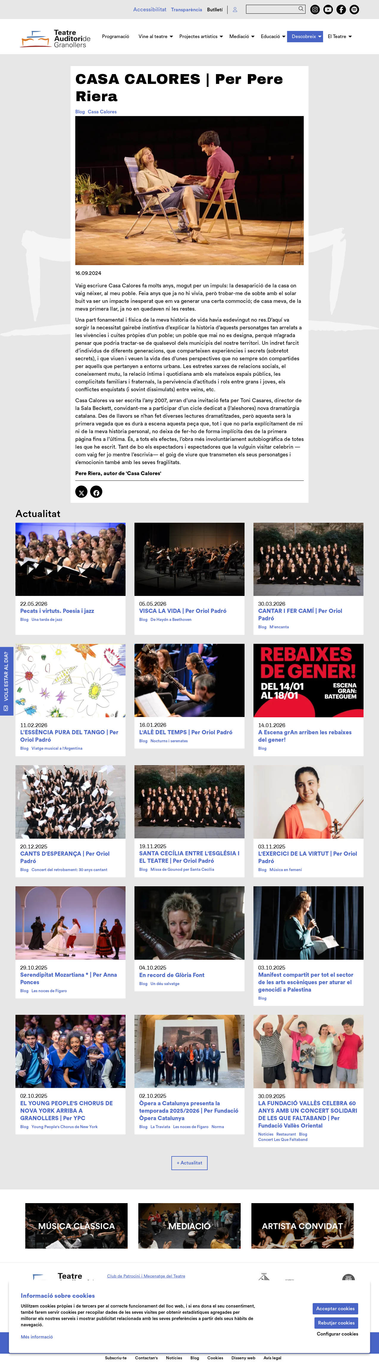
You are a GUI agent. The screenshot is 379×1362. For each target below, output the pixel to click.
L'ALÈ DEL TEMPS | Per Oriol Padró (185, 732)
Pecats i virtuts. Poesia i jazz (57, 611)
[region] (189, 190)
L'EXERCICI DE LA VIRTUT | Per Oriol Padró (307, 857)
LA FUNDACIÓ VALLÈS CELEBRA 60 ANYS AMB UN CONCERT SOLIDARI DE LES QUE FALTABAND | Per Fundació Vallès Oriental (307, 1114)
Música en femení (286, 870)
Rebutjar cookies (336, 1323)
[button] (302, 9)
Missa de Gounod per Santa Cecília (182, 870)
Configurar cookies (337, 1334)
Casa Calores (102, 111)
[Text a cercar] (276, 9)
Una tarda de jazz (47, 620)
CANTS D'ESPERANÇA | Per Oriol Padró (64, 857)
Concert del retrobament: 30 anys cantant (69, 870)
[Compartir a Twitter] (81, 492)
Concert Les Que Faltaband (283, 1140)
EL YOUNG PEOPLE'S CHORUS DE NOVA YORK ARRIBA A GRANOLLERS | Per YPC (66, 1110)
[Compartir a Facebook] (96, 492)
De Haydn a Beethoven (171, 620)
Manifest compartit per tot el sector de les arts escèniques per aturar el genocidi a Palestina (305, 982)
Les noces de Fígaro (49, 991)
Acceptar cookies (335, 1308)
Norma (218, 1127)
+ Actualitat (189, 1163)
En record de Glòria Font (171, 975)
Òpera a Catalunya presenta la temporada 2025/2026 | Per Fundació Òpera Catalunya (188, 1110)
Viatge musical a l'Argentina (57, 748)
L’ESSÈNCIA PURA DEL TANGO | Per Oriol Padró (69, 736)
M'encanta (279, 627)
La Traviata (160, 1127)
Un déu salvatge (165, 984)
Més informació (37, 1337)
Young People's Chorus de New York (65, 1127)
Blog (80, 111)
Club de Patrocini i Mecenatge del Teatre (146, 1276)
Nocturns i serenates (169, 741)
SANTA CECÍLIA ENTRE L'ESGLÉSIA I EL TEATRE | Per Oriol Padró (189, 857)
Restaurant (286, 1134)
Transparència (186, 9)
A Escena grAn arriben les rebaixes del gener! (305, 736)
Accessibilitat (149, 9)
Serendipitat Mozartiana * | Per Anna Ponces (68, 978)
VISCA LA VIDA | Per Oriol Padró (182, 611)
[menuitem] (315, 9)
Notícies (265, 1134)
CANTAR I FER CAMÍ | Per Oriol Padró (300, 614)
